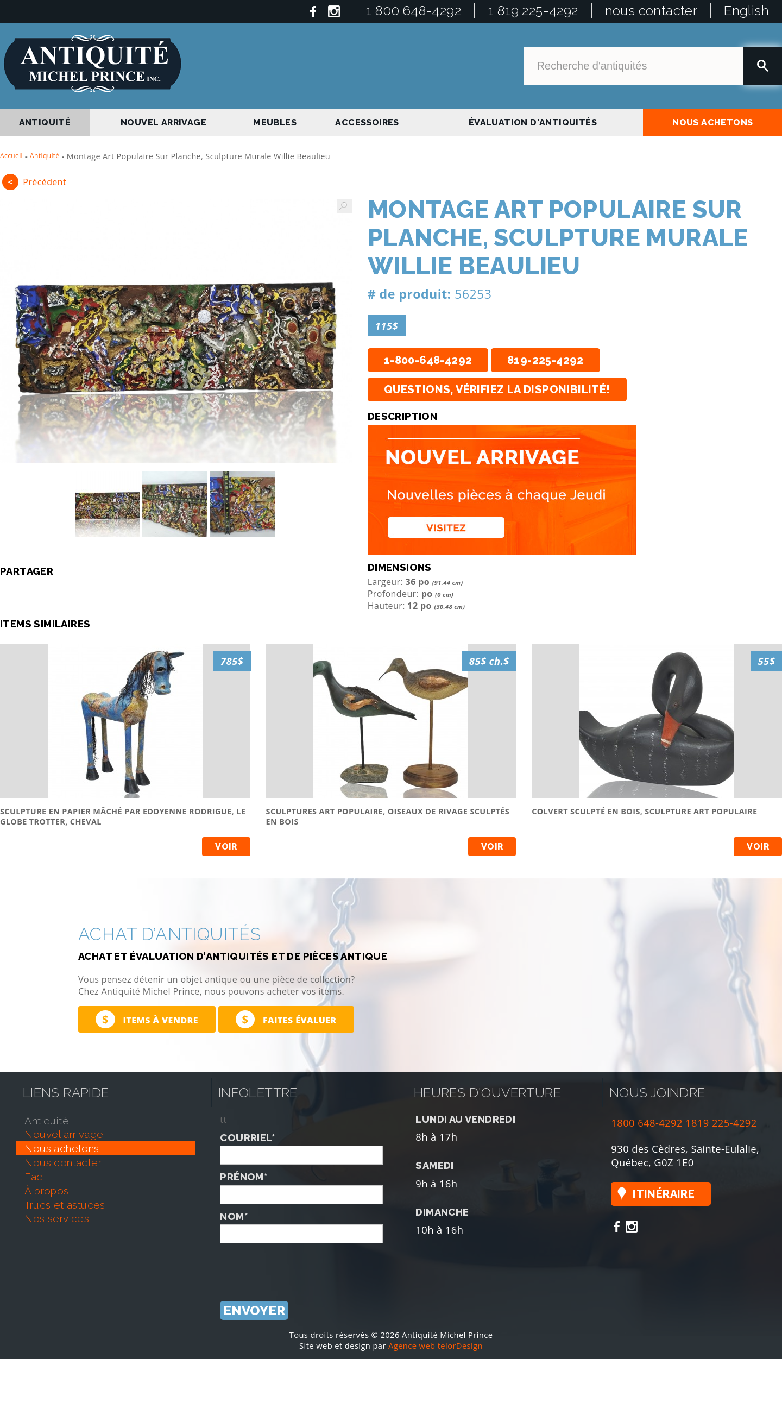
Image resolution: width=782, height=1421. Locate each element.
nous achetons (712, 122)
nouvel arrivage (163, 122)
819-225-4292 (545, 360)
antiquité (45, 122)
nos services (56, 1218)
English (746, 10)
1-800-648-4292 (428, 360)
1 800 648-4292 (413, 10)
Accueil (11, 155)
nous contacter (651, 10)
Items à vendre (147, 1019)
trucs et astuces (64, 1205)
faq (33, 1177)
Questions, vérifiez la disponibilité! (497, 389)
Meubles (275, 122)
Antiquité (45, 155)
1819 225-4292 (721, 1122)
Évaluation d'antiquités (533, 122)
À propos (46, 1191)
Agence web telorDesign (435, 1345)
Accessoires (367, 122)
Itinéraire (664, 1193)
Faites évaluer (286, 1019)
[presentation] (302, 1264)
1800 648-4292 (647, 1122)
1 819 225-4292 (533, 10)
